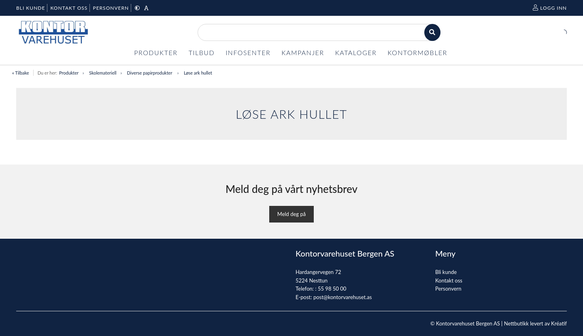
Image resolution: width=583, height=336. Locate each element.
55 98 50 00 (332, 288)
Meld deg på (291, 214)
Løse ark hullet (198, 72)
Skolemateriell (103, 72)
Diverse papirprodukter (150, 72)
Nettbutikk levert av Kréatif (535, 323)
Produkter (69, 72)
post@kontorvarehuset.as (342, 297)
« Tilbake (20, 72)
